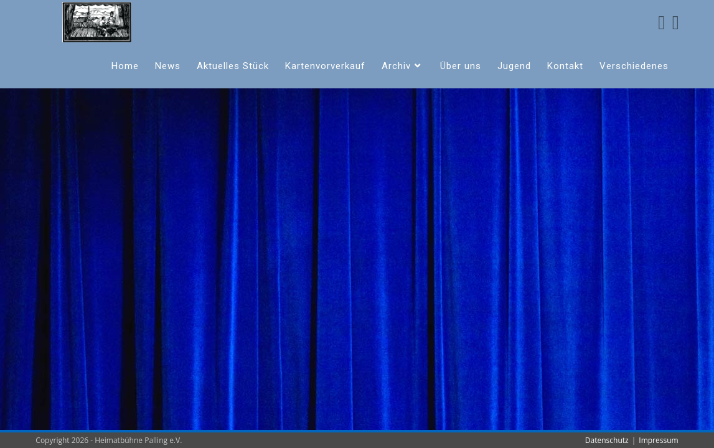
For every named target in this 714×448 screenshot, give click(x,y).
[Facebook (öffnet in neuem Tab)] (661, 22)
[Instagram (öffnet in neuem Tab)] (676, 22)
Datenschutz (607, 440)
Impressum (658, 440)
